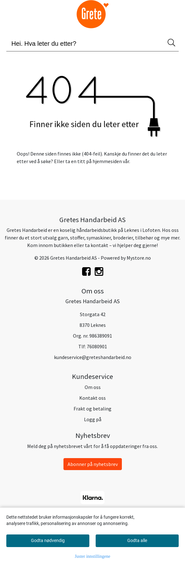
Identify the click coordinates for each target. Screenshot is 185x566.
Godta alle (137, 540)
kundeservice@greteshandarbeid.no (92, 357)
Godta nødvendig (48, 540)
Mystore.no (139, 258)
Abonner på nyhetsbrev (93, 464)
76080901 (97, 346)
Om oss (93, 387)
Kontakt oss (92, 398)
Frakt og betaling (92, 408)
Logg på (92, 419)
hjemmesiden (107, 161)
